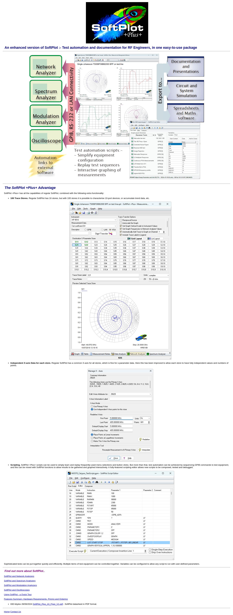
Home (7, 611)
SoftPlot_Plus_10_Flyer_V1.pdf (48, 604)
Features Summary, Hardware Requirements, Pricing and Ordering (36, 599)
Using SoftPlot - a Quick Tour (18, 594)
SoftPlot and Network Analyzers (19, 576)
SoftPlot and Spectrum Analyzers (20, 581)
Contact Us (15, 611)
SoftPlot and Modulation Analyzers (20, 585)
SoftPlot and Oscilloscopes (17, 590)
